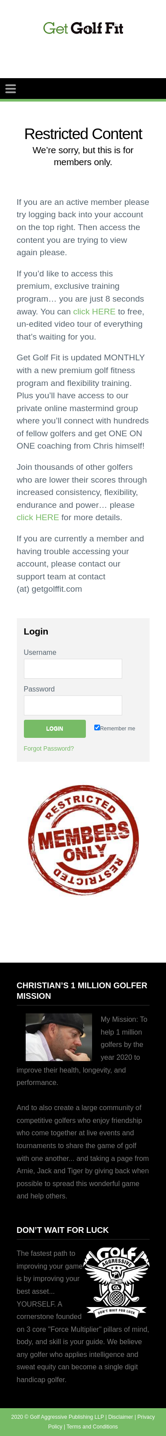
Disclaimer (120, 1417)
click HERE (94, 311)
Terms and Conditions (92, 1427)
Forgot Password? (49, 748)
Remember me (114, 728)
